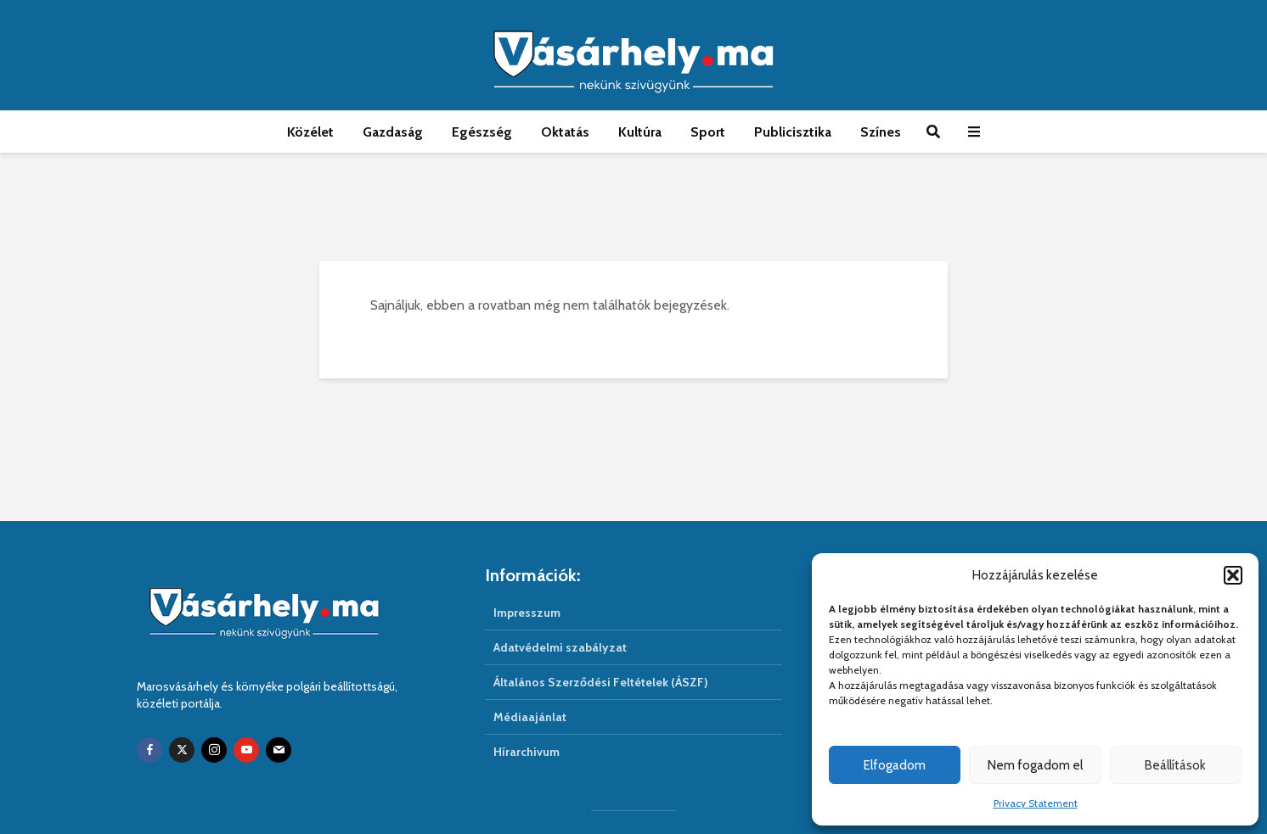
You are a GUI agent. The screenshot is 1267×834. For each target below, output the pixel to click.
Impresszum (526, 612)
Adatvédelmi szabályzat (560, 647)
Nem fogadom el (1035, 765)
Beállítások (1175, 765)
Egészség (482, 132)
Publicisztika (792, 132)
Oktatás (565, 132)
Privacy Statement (1036, 803)
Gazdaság (393, 132)
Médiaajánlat (529, 717)
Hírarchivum (526, 751)
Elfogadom (895, 765)
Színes (880, 132)
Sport (707, 132)
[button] (1233, 575)
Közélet (310, 132)
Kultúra (640, 132)
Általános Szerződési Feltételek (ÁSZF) (600, 682)
